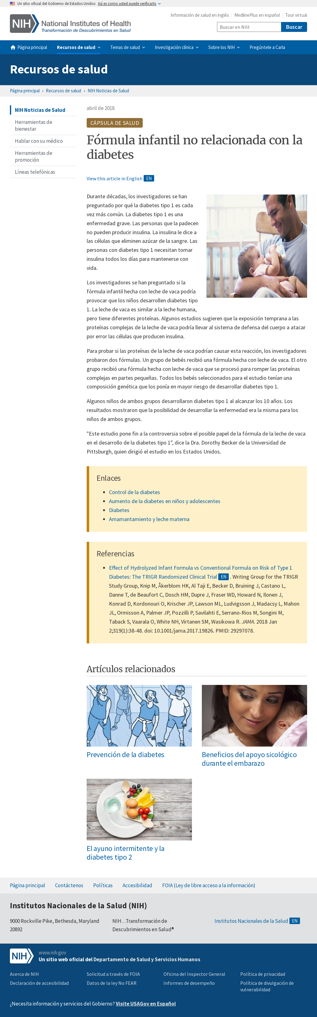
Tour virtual (296, 15)
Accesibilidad (137, 885)
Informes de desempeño (189, 983)
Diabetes (119, 510)
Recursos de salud (59, 69)
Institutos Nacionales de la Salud (251, 921)
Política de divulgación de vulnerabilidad (267, 986)
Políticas (103, 885)
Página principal (25, 91)
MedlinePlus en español (257, 15)
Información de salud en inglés (200, 15)
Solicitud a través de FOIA (113, 974)
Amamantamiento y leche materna (149, 519)
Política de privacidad (262, 974)
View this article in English (114, 178)
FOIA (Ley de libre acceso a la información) (208, 885)
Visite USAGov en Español (146, 1003)
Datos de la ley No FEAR (112, 983)
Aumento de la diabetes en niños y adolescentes (164, 501)
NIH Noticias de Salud (108, 91)
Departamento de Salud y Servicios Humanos (146, 959)
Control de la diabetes (134, 492)
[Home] (70, 23)
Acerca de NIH (24, 974)
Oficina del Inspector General (194, 974)
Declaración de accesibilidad (39, 983)
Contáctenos (69, 885)
